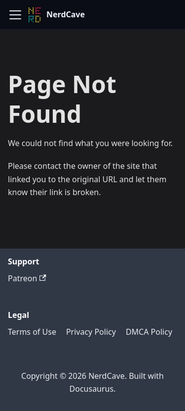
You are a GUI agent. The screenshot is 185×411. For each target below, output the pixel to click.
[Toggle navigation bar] (15, 14)
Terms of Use (32, 331)
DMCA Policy (149, 331)
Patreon (27, 278)
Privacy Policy (91, 331)
